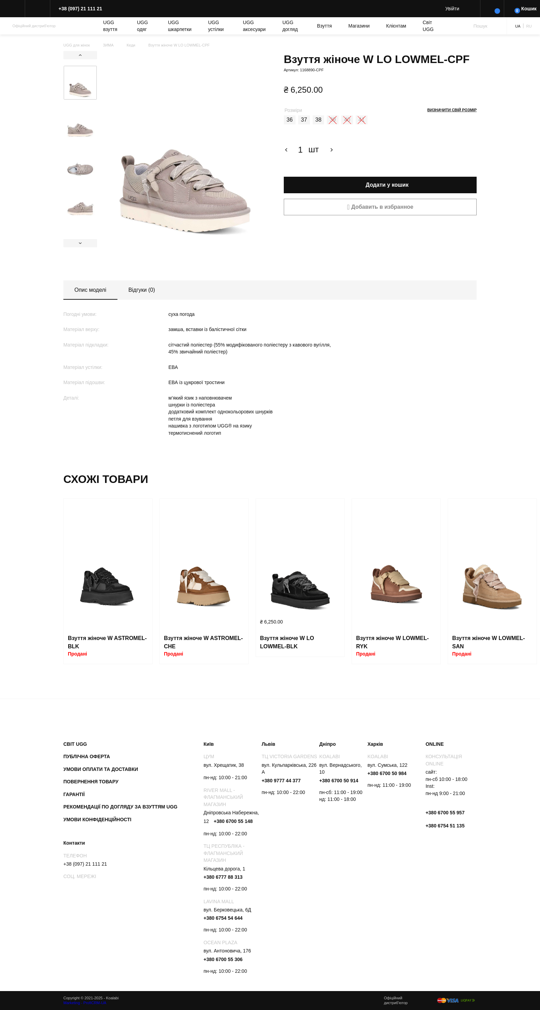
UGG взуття (110, 26)
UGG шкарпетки (180, 26)
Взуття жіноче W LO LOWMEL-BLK (287, 642)
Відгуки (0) (141, 290)
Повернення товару (90, 781)
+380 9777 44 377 (281, 780)
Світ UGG (428, 26)
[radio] (289, 119)
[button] (380, 207)
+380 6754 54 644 (223, 918)
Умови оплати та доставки (100, 769)
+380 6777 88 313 (223, 877)
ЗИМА (108, 45)
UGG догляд (290, 26)
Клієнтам (396, 26)
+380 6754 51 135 (445, 825)
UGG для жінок (76, 45)
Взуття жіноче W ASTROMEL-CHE (203, 642)
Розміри (293, 110)
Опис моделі (90, 290)
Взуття (324, 26)
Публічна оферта (86, 756)
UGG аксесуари (254, 26)
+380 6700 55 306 (223, 959)
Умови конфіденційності (97, 819)
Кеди (131, 45)
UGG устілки (216, 26)
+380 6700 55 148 (233, 821)
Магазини (359, 26)
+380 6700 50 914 (338, 780)
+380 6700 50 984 (386, 773)
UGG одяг (142, 26)
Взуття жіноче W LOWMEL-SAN (488, 642)
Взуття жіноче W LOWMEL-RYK (392, 642)
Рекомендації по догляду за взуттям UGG (120, 807)
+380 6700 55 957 (445, 812)
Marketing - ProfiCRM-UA (84, 1003)
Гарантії (74, 794)
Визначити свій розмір (452, 110)
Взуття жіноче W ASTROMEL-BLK (107, 642)
